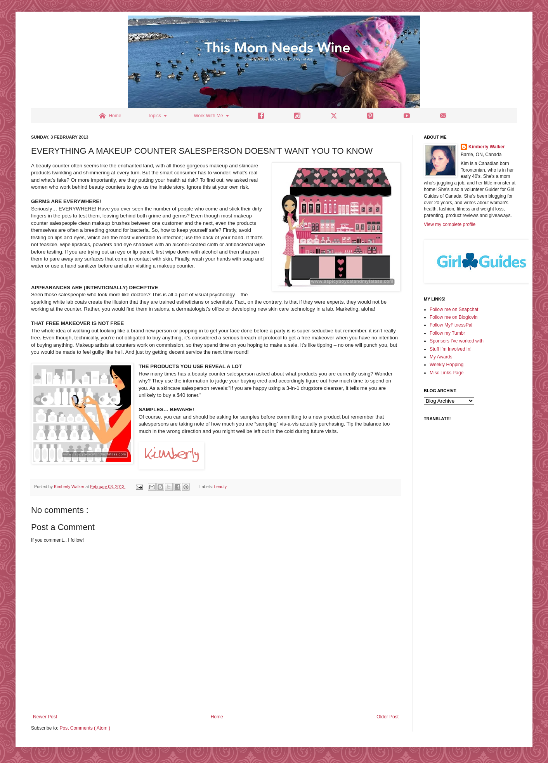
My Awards (441, 357)
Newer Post (45, 717)
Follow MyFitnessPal (451, 325)
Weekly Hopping (446, 364)
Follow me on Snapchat (454, 309)
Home (217, 717)
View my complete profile (449, 224)
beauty (220, 486)
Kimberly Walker (486, 146)
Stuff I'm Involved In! (451, 349)
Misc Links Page (446, 372)
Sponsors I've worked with (457, 341)
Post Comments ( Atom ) (84, 728)
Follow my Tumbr (447, 333)
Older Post (387, 717)
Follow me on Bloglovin (453, 317)
